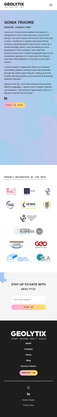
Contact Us (29, 372)
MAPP (28, 343)
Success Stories (28, 366)
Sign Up (28, 307)
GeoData (28, 349)
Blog (28, 360)
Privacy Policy (28, 405)
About (28, 354)
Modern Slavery (28, 400)
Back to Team (14, 105)
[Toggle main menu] (51, 5)
